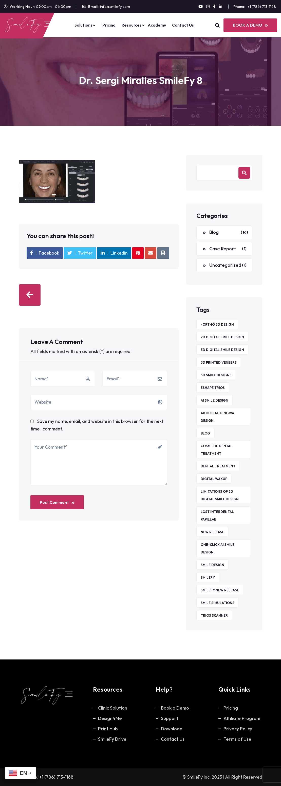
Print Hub (108, 729)
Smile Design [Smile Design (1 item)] (212, 565)
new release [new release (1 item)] (212, 532)
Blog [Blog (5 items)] (205, 433)
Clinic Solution (112, 708)
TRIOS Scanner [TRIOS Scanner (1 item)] (214, 615)
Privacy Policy (237, 729)
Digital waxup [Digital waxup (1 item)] (214, 479)
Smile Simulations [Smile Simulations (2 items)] (217, 603)
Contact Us (183, 25)
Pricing (109, 25)
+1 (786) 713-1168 (261, 6)
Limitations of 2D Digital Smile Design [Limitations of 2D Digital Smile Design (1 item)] (220, 495)
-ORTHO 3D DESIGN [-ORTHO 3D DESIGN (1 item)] (217, 324)
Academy (157, 25)
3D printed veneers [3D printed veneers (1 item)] (219, 362)
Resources (132, 25)
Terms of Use (237, 739)
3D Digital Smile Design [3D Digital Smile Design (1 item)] (222, 350)
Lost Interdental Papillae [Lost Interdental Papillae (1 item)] (217, 515)
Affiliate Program (241, 718)
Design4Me (110, 718)
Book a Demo (175, 708)
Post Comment (57, 502)
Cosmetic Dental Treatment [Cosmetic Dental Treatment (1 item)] (216, 450)
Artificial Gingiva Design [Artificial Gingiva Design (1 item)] (217, 417)
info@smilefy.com (115, 6)
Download (171, 729)
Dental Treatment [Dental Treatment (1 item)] (218, 466)
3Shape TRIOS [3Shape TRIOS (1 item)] (213, 388)
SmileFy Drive (112, 739)
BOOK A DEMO (250, 25)
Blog (214, 232)
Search (244, 173)
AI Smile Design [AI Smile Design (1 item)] (214, 400)
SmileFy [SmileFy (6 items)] (208, 577)
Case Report (222, 249)
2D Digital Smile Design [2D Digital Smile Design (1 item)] (222, 337)
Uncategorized (225, 265)
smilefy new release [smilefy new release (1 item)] (220, 590)
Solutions (83, 25)
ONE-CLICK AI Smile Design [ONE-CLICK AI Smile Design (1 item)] (217, 548)
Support (169, 718)
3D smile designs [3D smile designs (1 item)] (216, 375)
